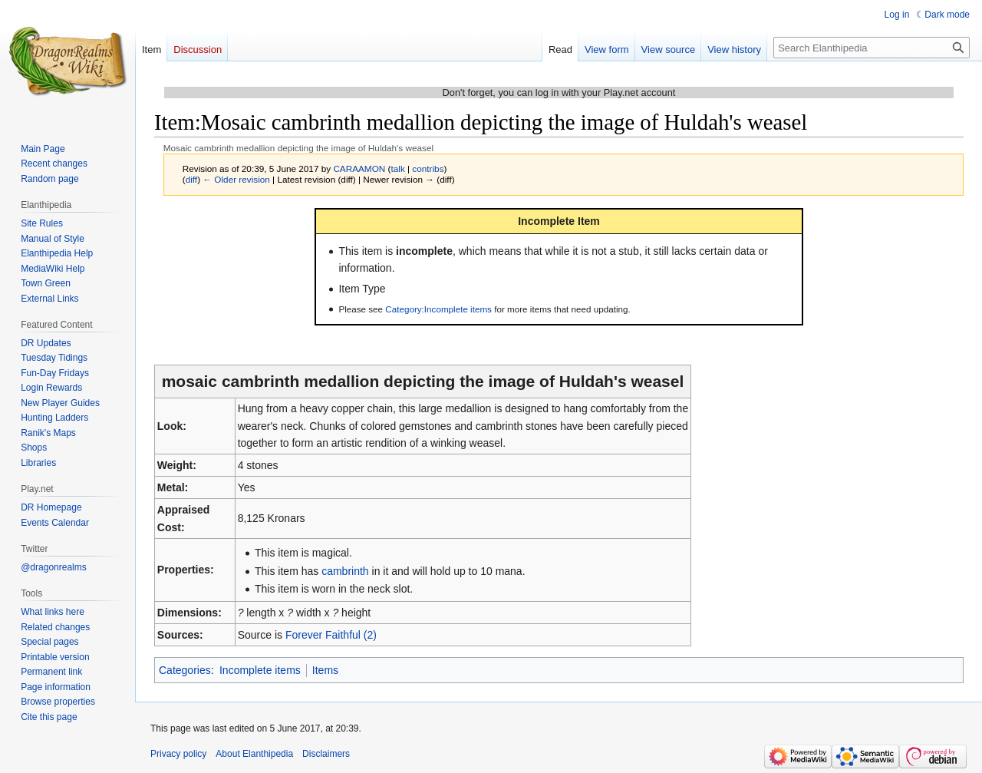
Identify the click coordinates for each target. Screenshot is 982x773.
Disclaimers (326, 753)
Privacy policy (178, 753)
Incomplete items (260, 670)
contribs (427, 168)
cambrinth (344, 571)
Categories (185, 670)
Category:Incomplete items (438, 309)
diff (191, 179)
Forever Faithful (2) (331, 635)
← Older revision (236, 179)
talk (397, 168)
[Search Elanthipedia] (871, 47)
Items (325, 670)
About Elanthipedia (254, 753)
